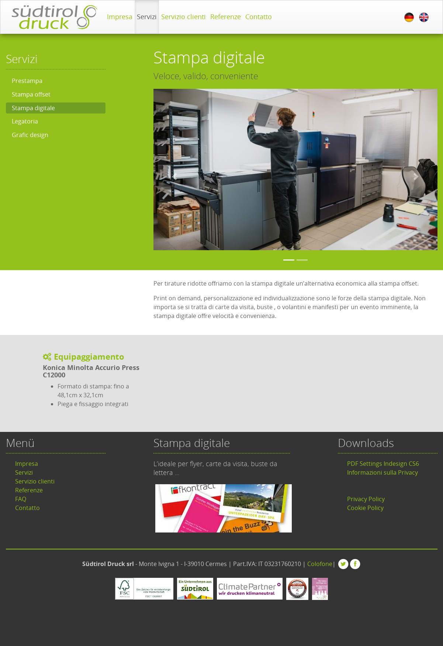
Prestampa (27, 81)
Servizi (147, 16)
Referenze (225, 16)
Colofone (319, 564)
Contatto (258, 16)
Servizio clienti (183, 16)
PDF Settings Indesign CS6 (383, 464)
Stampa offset (31, 94)
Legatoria (25, 121)
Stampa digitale (33, 108)
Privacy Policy (366, 499)
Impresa (119, 16)
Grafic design (30, 135)
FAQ (20, 499)
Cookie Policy (365, 508)
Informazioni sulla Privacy (382, 472)
